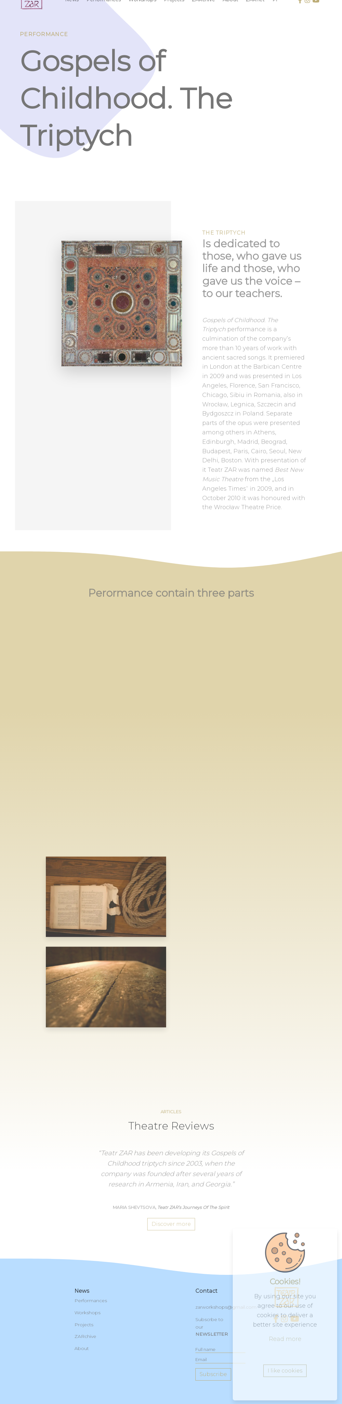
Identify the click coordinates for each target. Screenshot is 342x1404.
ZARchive (85, 1336)
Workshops (87, 1313)
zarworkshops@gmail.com (225, 1307)
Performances (90, 1300)
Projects (83, 1325)
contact (206, 1291)
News (81, 1291)
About (81, 1348)
